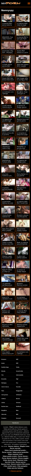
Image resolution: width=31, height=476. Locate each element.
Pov (17, 383)
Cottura (3, 398)
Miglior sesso (13, 427)
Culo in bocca (5, 386)
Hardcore (15, 423)
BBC (17, 414)
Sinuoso (18, 402)
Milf (17, 359)
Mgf (17, 379)
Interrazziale (19, 375)
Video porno (8, 429)
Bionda (3, 371)
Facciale (18, 386)
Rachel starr (4, 406)
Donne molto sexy (11, 437)
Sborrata (3, 414)
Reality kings (5, 367)
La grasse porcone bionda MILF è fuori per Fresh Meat (7, 190)
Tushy (17, 367)
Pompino (3, 418)
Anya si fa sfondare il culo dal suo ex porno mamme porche (7, 299)
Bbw (17, 410)
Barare (18, 398)
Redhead (18, 406)
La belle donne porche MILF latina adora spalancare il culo (8, 67)
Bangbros (4, 410)
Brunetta (3, 379)
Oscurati (18, 418)
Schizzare (18, 394)
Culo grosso (4, 394)
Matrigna (3, 383)
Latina (3, 402)
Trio (2, 375)
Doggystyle (19, 390)
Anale (3, 363)
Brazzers (3, 359)
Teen (2, 390)
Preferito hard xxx (20, 435)
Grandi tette (19, 371)
